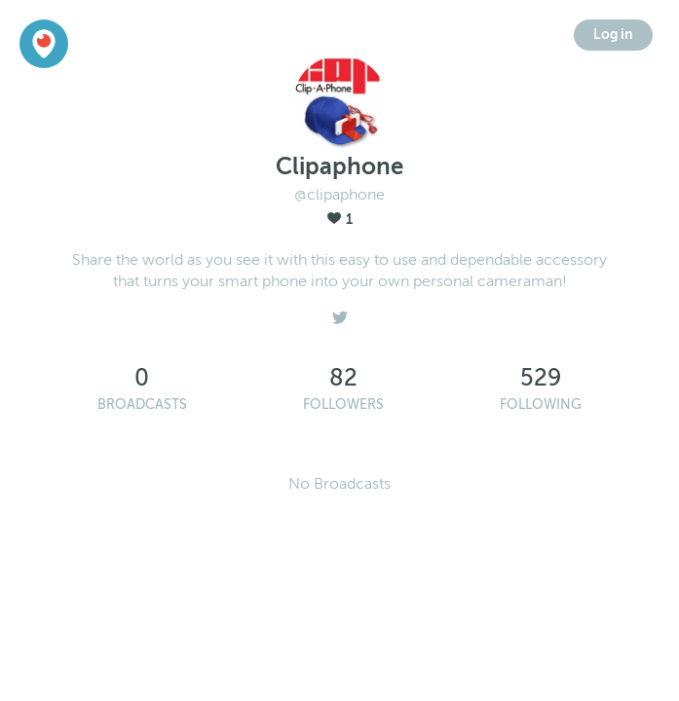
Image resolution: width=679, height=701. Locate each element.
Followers (343, 404)
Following (541, 404)
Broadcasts (142, 404)
